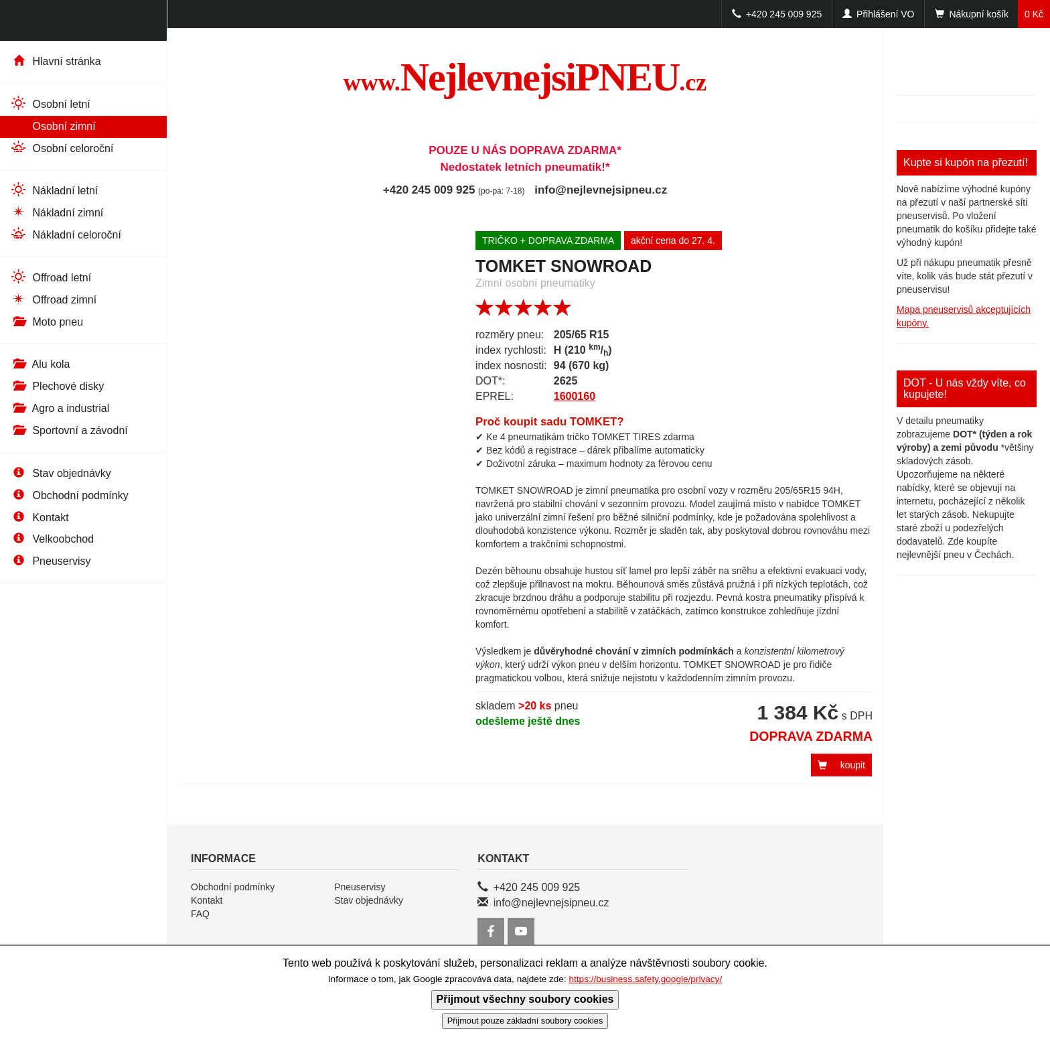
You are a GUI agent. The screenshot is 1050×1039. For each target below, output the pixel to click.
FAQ (200, 913)
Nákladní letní (54, 190)
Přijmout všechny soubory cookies (525, 999)
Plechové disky (57, 386)
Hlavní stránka (55, 61)
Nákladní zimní (56, 212)
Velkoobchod (52, 539)
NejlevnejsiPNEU (525, 77)
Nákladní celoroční (65, 234)
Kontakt (39, 517)
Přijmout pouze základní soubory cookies (525, 1021)
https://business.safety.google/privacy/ (645, 979)
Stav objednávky (60, 473)
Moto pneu (46, 322)
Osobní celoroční (61, 147)
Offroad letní (50, 277)
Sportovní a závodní (69, 430)
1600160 (574, 396)
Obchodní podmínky (69, 495)
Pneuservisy (50, 561)
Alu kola (40, 364)
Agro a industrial (59, 408)
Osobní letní (50, 103)
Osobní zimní (53, 125)
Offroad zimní (53, 299)
